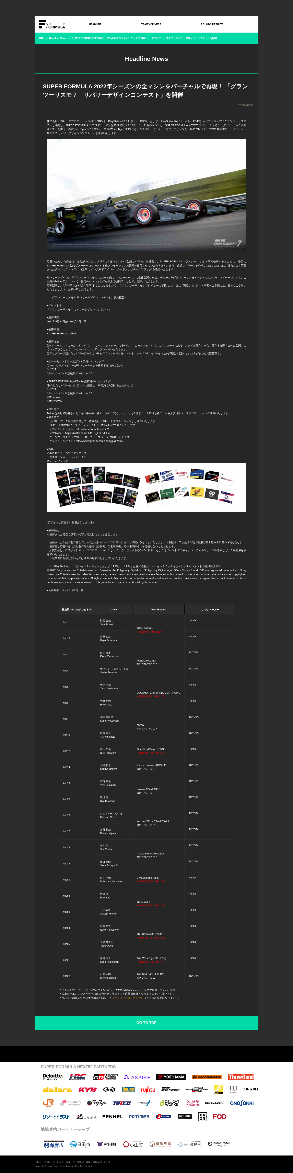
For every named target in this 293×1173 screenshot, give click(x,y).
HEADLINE (95, 24)
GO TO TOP (146, 1023)
